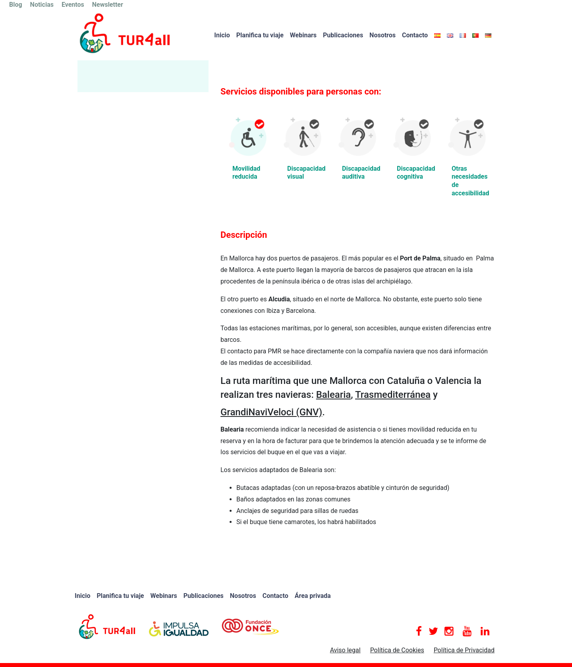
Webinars (303, 35)
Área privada (313, 596)
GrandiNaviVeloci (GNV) (271, 412)
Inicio (222, 35)
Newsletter (107, 4)
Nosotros (382, 35)
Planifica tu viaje (260, 35)
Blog (15, 4)
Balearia (333, 394)
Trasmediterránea (393, 394)
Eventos (73, 4)
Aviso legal (345, 650)
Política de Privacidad (464, 650)
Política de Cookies (397, 650)
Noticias (42, 4)
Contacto (415, 35)
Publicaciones (343, 35)
